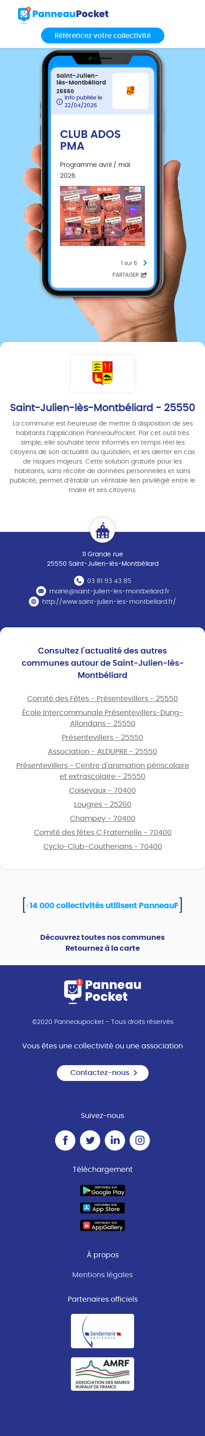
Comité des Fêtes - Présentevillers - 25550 (102, 698)
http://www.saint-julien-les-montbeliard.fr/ (109, 602)
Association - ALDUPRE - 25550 (102, 751)
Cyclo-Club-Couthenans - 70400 (102, 846)
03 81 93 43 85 (109, 581)
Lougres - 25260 (102, 804)
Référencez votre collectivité (103, 36)
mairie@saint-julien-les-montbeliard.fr (109, 591)
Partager (129, 275)
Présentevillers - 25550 (102, 737)
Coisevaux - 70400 (102, 790)
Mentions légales (102, 1275)
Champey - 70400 (102, 818)
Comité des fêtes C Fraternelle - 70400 (103, 832)
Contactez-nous (104, 1072)
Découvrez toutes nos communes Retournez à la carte (102, 943)
